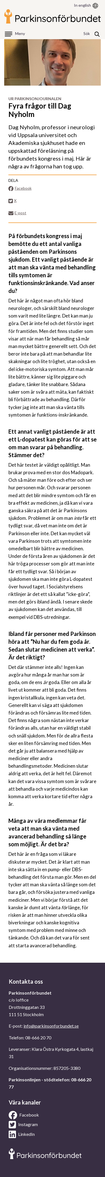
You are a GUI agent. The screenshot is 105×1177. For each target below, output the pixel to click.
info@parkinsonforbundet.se (51, 1025)
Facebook (20, 188)
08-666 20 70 (38, 1037)
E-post (17, 213)
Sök (86, 33)
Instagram (23, 1124)
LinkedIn (22, 1134)
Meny (20, 33)
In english (82, 5)
